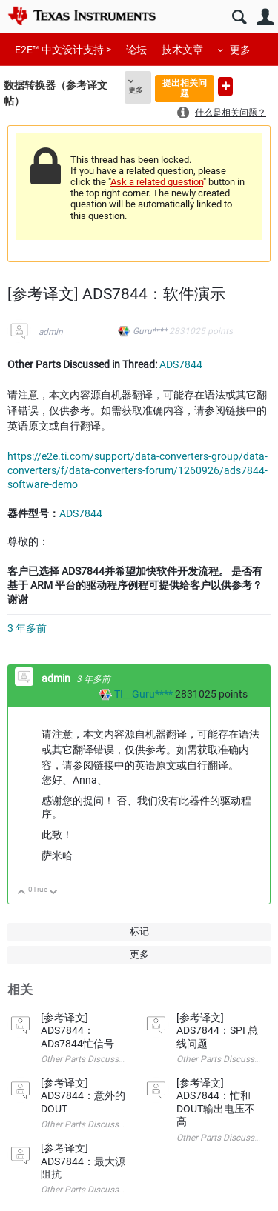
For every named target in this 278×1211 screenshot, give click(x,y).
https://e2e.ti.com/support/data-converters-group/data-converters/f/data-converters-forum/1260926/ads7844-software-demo (137, 470)
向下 (53, 893)
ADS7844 (180, 364)
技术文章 (182, 50)
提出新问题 (225, 86)
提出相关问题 (184, 88)
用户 (265, 17)
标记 (139, 931)
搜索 (239, 17)
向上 (22, 893)
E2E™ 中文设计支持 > (63, 50)
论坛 (136, 50)
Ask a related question (156, 181)
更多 (240, 50)
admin (51, 332)
